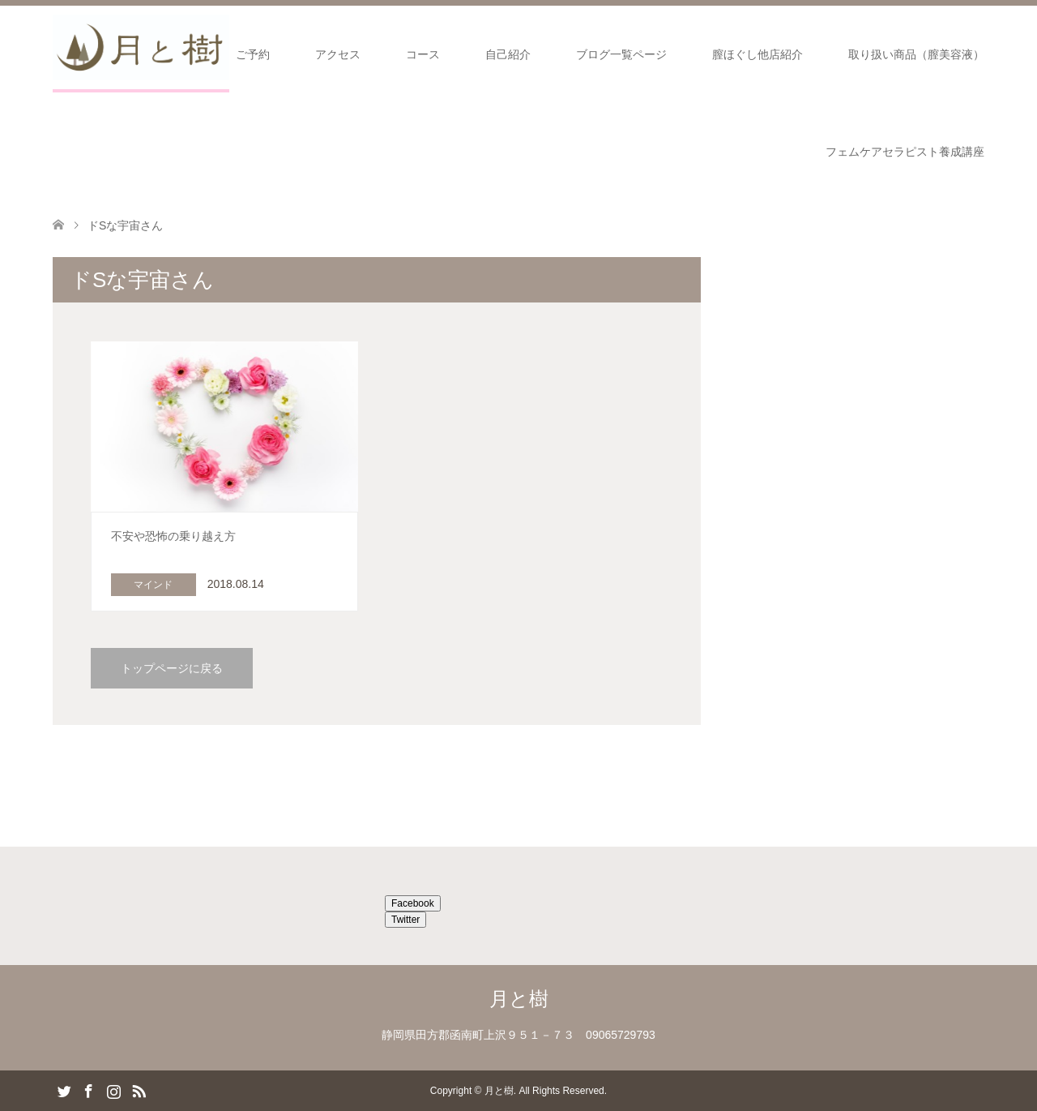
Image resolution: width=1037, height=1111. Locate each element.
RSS (138, 1090)
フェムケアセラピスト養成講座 (905, 151)
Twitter (405, 919)
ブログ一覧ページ (621, 54)
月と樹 (518, 999)
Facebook (412, 903)
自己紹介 (508, 54)
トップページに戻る (172, 668)
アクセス (338, 54)
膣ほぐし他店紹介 (757, 54)
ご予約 (253, 54)
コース (423, 54)
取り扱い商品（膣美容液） (916, 54)
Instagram (113, 1090)
